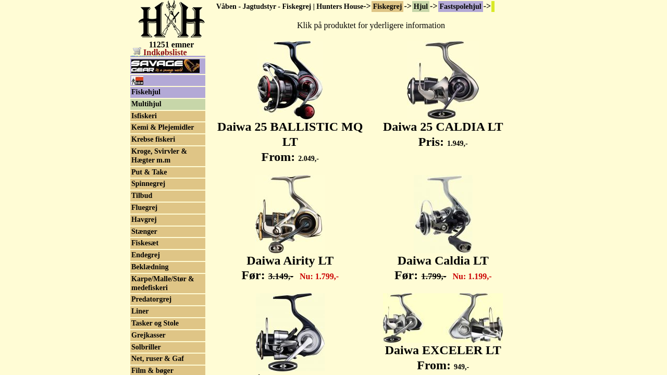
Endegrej (145, 315)
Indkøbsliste (160, 52)
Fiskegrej (387, 6)
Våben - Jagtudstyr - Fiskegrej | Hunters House (289, 6)
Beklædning (150, 327)
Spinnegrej (148, 243)
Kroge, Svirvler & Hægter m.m (159, 215)
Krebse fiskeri (153, 199)
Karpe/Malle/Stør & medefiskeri (162, 343)
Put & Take (149, 232)
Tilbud (141, 255)
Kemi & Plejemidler (162, 187)
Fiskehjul (145, 152)
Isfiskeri (144, 176)
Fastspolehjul (460, 6)
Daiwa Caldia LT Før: (443, 262)
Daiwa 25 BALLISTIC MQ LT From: (290, 136)
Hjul (421, 6)
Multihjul (146, 164)
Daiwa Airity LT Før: (290, 262)
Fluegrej (144, 267)
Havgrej (144, 279)
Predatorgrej (151, 359)
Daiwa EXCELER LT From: (443, 352)
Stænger (144, 291)
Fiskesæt (144, 303)
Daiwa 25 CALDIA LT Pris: (443, 128)
